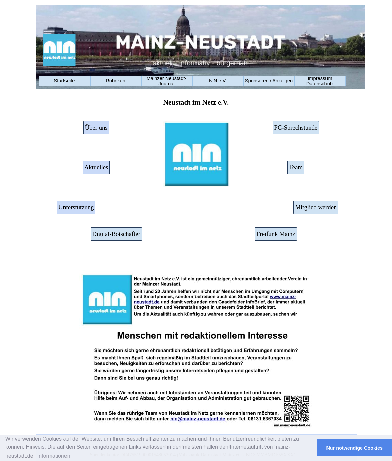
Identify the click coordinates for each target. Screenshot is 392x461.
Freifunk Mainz (275, 233)
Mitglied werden (316, 207)
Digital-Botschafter (116, 233)
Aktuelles (96, 167)
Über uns (96, 127)
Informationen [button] (53, 456)
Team (296, 167)
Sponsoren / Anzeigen (269, 80)
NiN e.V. (218, 80)
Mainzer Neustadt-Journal (167, 81)
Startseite (64, 80)
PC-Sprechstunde (296, 127)
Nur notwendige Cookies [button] (354, 448)
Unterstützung (76, 207)
